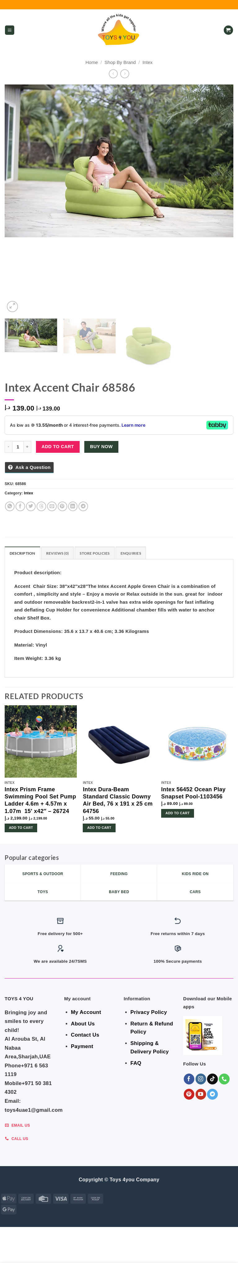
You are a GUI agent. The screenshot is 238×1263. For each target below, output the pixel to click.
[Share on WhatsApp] (10, 506)
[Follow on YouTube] (201, 1094)
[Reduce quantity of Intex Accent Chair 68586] (8, 447)
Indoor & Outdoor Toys (151, 1248)
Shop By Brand (120, 62)
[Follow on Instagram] (201, 1079)
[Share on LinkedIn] (73, 506)
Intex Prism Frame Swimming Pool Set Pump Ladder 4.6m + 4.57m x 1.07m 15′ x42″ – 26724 (40, 800)
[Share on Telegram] (83, 506)
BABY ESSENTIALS (103, 1248)
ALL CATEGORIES (26, 1248)
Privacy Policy (148, 1012)
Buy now (101, 446)
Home (92, 62)
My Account (86, 1012)
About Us (83, 1024)
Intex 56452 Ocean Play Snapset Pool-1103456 (193, 793)
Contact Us (85, 1035)
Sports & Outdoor (137, 1253)
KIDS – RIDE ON (97, 1253)
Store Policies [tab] (94, 553)
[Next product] (113, 73)
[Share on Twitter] (31, 506)
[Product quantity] (18, 447)
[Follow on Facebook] (189, 1079)
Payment (82, 1046)
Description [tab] (22, 553)
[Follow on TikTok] (212, 1079)
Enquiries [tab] (131, 553)
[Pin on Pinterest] (62, 506)
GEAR (52, 1248)
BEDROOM (72, 1248)
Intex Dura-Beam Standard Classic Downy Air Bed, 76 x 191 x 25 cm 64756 (117, 800)
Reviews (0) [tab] (57, 553)
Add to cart (58, 446)
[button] (9, 30)
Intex (148, 62)
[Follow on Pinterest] (189, 1094)
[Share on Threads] (41, 506)
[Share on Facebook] (20, 506)
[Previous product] (124, 73)
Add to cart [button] (21, 827)
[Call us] (224, 1079)
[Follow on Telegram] (212, 1094)
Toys (222, 1248)
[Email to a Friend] (52, 506)
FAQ (135, 1063)
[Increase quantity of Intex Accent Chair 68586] (27, 447)
